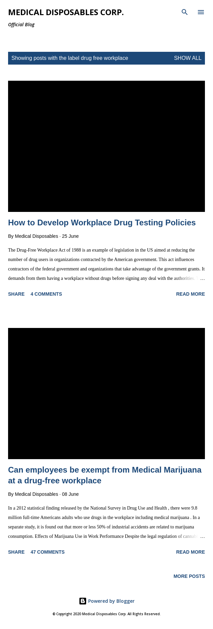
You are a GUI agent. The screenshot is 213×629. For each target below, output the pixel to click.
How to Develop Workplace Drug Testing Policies (102, 222)
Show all (188, 58)
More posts (189, 576)
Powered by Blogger (107, 601)
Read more (190, 294)
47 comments (48, 552)
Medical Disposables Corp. (66, 11)
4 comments (46, 294)
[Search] (185, 12)
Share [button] (16, 294)
